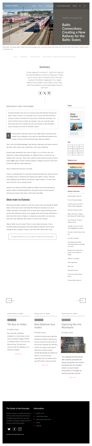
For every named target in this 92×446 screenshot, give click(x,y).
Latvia (81, 146)
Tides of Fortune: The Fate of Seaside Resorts (75, 221)
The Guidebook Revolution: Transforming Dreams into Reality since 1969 (76, 244)
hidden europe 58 (35, 57)
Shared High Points (72, 262)
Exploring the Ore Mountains (71, 326)
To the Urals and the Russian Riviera (75, 275)
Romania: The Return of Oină (75, 210)
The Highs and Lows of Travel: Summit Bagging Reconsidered (75, 227)
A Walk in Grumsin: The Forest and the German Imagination (75, 205)
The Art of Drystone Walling (75, 200)
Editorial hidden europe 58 (74, 196)
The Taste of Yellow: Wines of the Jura (76, 233)
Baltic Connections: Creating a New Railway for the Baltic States (76, 215)
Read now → (19, 354)
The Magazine (23, 57)
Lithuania (80, 150)
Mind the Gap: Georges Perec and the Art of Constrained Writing (75, 252)
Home (15, 57)
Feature (20, 106)
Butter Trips (71, 266)
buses (81, 154)
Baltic (75, 150)
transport (76, 146)
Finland (70, 146)
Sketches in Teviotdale (73, 258)
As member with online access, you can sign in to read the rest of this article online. (32, 236)
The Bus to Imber (17, 324)
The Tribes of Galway (73, 238)
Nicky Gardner (29, 106)
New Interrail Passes (73, 270)
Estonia (70, 150)
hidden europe (14, 329)
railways (76, 154)
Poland (70, 154)
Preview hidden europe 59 (74, 280)
